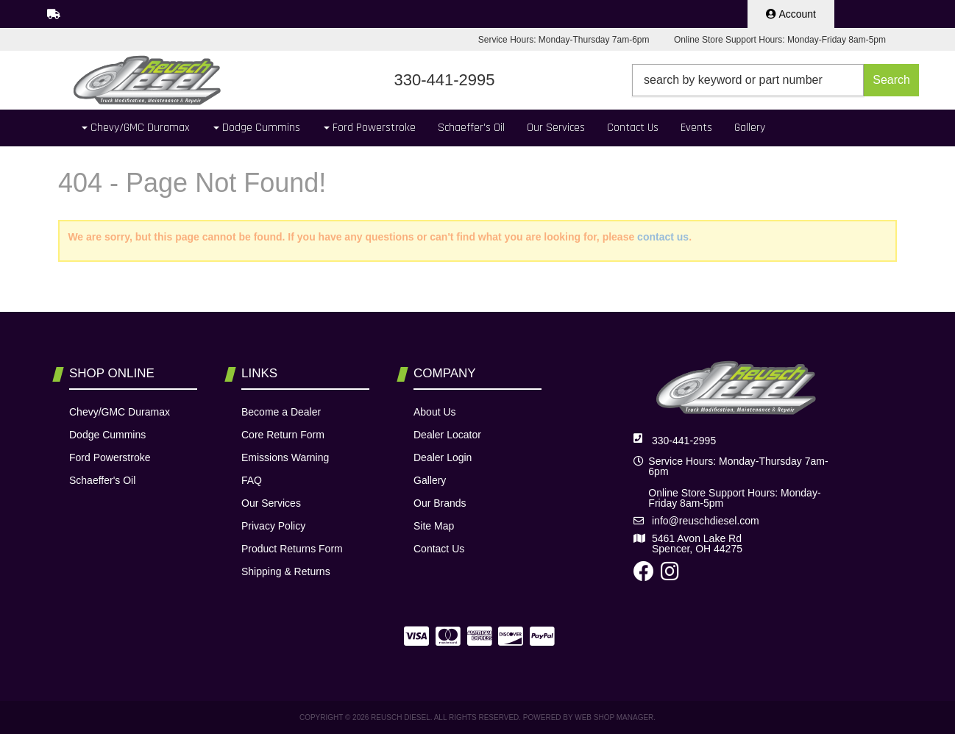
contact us (663, 237)
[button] (775, 80)
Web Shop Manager (614, 717)
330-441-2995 (684, 440)
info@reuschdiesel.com (705, 521)
